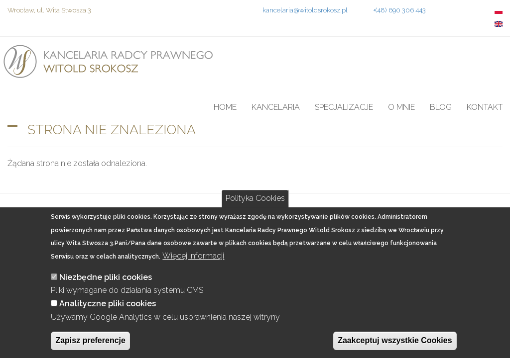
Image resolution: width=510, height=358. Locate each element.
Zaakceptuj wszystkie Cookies (395, 340)
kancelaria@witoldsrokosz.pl (305, 10)
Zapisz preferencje (90, 340)
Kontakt (485, 107)
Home (225, 107)
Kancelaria (276, 107)
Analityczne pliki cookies (107, 303)
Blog (441, 107)
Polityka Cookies (255, 198)
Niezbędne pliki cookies (105, 277)
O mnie (401, 107)
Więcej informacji (193, 256)
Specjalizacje (344, 107)
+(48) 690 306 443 (399, 10)
